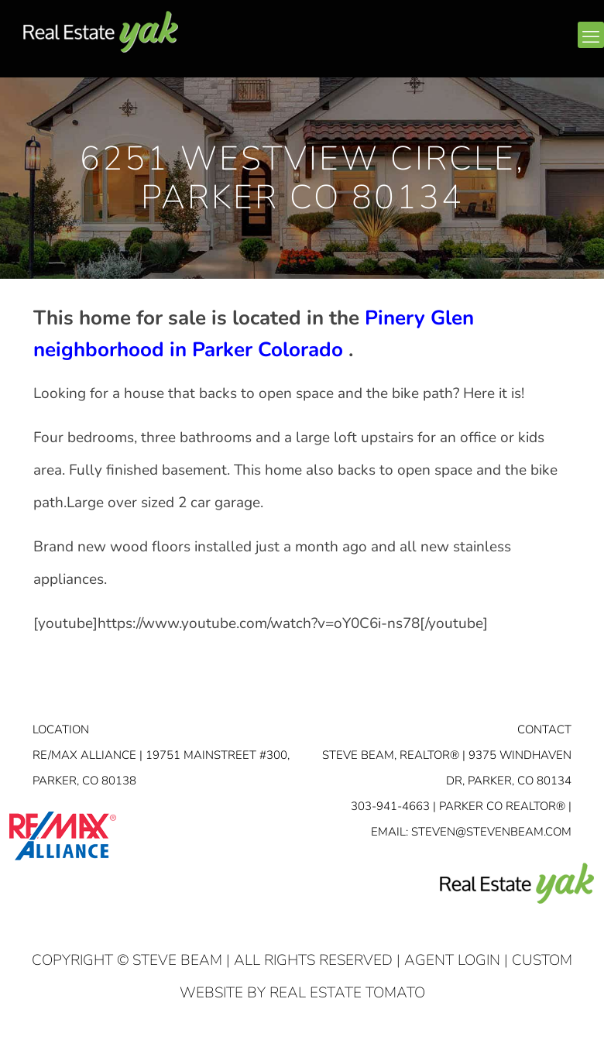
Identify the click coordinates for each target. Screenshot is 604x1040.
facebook (498, 44)
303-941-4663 (390, 806)
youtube (559, 44)
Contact (544, 729)
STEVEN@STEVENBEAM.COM (491, 831)
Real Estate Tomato (347, 993)
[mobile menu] (591, 35)
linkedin (529, 44)
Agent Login (452, 960)
